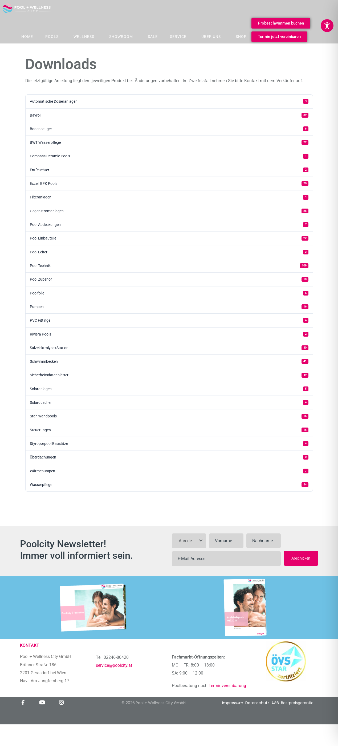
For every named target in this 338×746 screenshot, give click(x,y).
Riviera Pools (169, 334)
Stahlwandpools (169, 416)
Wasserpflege (169, 484)
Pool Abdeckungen (169, 224)
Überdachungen (169, 457)
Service (178, 36)
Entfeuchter (169, 169)
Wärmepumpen (169, 471)
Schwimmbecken (169, 361)
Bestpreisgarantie (297, 702)
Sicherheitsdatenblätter (169, 375)
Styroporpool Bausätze (169, 443)
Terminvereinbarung (228, 685)
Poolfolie (169, 293)
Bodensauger (169, 128)
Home (27, 36)
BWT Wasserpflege (169, 142)
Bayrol (169, 115)
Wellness (84, 36)
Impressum (232, 702)
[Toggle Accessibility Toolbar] (327, 26)
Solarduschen (169, 402)
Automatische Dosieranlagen (169, 101)
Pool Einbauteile (169, 238)
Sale (153, 36)
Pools (52, 36)
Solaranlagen (169, 388)
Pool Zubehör (169, 279)
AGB (275, 702)
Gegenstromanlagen (169, 211)
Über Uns (211, 36)
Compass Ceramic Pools (169, 156)
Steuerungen (169, 430)
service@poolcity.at (114, 665)
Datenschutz (257, 702)
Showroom (121, 36)
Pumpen (169, 306)
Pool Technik (169, 265)
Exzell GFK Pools (169, 183)
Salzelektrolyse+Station (169, 347)
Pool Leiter (169, 252)
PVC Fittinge (169, 320)
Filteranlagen (169, 197)
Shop (241, 36)
